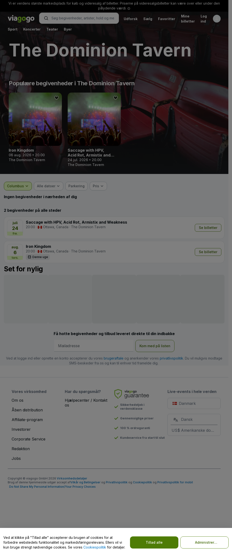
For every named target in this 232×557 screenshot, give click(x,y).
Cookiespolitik (94, 547)
